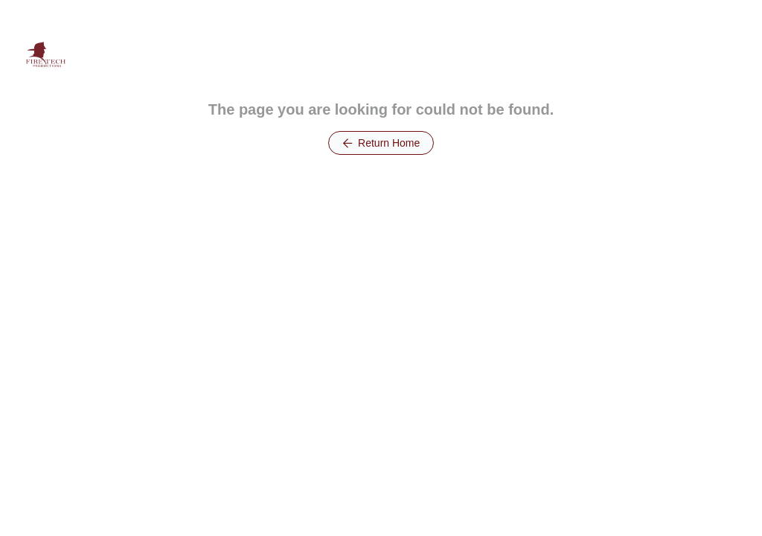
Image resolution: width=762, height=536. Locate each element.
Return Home (381, 143)
